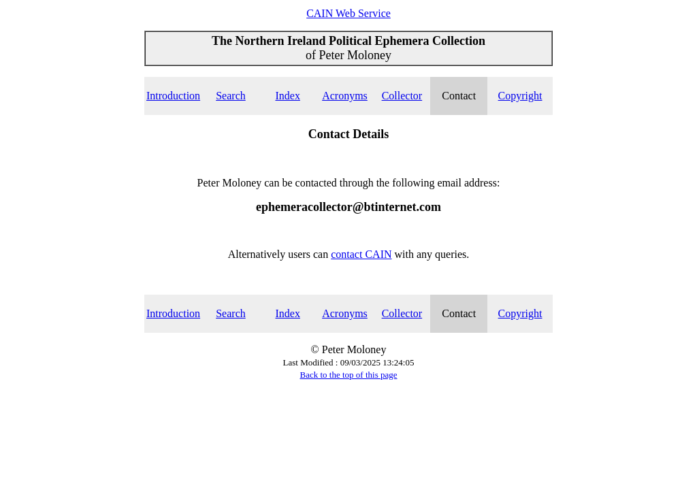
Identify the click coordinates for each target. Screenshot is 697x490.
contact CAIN (361, 254)
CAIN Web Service (348, 13)
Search (231, 95)
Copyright (520, 95)
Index (287, 95)
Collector (402, 95)
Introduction (173, 95)
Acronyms (345, 95)
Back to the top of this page (349, 375)
